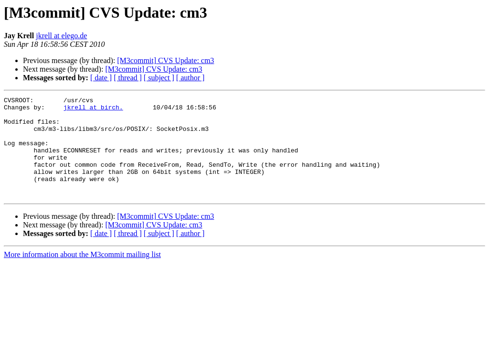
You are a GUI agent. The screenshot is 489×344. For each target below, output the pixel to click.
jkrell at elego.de (61, 36)
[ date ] (101, 78)
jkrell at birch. (93, 110)
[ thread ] (128, 78)
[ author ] (190, 78)
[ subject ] (159, 78)
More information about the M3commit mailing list (82, 274)
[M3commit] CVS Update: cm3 (165, 60)
